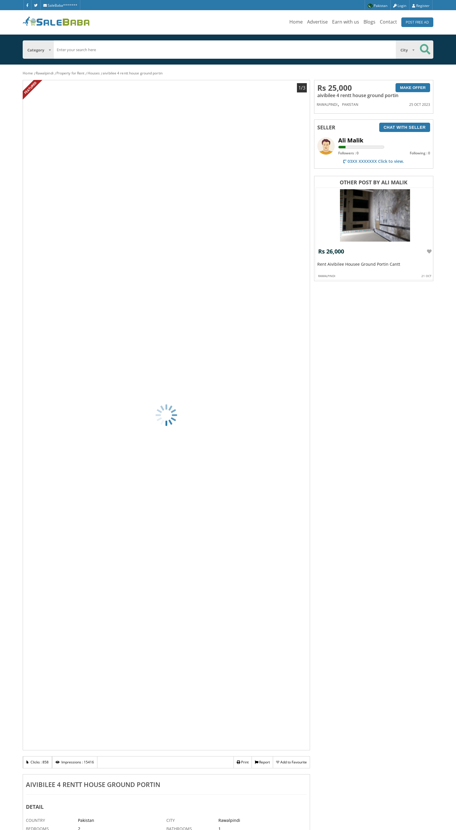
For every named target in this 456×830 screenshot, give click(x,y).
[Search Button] (425, 49)
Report (262, 762)
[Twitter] (35, 5)
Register (421, 5)
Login (399, 5)
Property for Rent (70, 73)
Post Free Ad (417, 22)
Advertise (317, 22)
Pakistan (350, 104)
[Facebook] (27, 5)
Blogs (369, 22)
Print (243, 762)
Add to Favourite (291, 762)
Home (296, 22)
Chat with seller (405, 127)
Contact (388, 22)
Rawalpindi (45, 73)
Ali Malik (350, 140)
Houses (94, 73)
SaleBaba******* (60, 5)
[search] (225, 49)
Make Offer (412, 87)
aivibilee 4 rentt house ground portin (133, 73)
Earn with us (345, 22)
